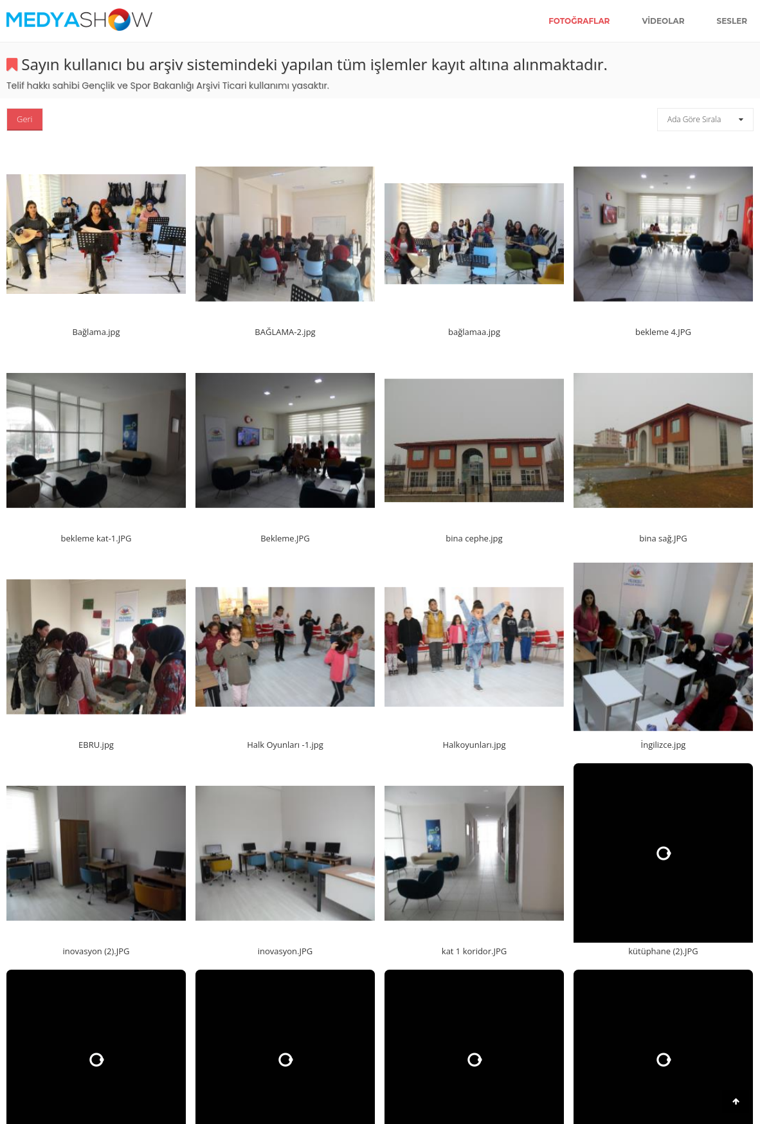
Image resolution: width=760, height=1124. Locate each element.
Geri (25, 119)
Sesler (732, 21)
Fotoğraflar (579, 21)
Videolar (663, 21)
